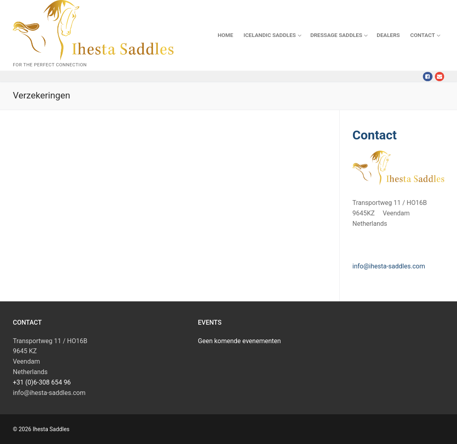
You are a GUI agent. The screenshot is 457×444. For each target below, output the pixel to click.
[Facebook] (427, 76)
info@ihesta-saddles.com (389, 266)
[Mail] (439, 76)
